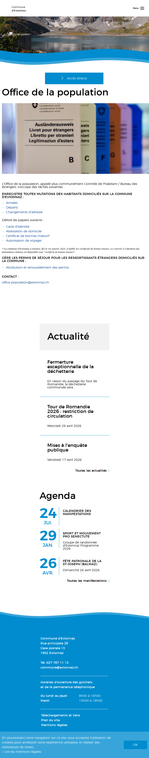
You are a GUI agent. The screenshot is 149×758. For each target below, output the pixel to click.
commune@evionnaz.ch (59, 667)
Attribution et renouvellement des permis (37, 267)
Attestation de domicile (24, 231)
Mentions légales (54, 725)
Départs (12, 207)
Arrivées (12, 202)
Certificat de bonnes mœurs (27, 236)
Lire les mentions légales (22, 751)
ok (135, 744)
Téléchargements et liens (60, 715)
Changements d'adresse (24, 212)
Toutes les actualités (91, 470)
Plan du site (50, 720)
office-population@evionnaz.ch (25, 282)
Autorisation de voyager (24, 240)
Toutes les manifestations (87, 580)
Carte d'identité (17, 226)
